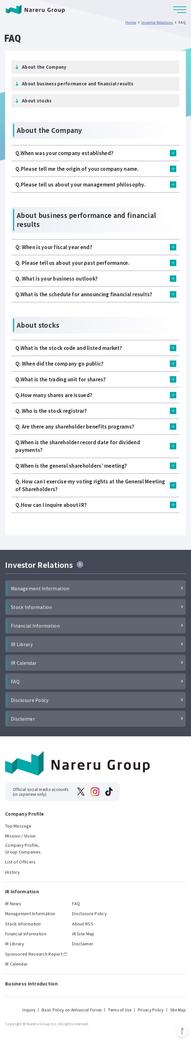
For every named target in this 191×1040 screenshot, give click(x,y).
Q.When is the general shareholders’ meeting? (71, 465)
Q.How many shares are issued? (53, 395)
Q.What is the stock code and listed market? (68, 347)
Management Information (40, 588)
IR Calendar (24, 663)
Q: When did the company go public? (59, 363)
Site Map (178, 1009)
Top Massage (18, 826)
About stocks (37, 101)
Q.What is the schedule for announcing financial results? (84, 294)
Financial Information (35, 625)
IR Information (22, 891)
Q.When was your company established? (64, 153)
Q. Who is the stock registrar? (51, 410)
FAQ (15, 681)
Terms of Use (119, 1009)
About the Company (44, 67)
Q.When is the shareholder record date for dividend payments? (77, 446)
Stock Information (31, 607)
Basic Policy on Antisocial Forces (72, 1009)
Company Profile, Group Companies (23, 848)
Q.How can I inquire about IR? (51, 504)
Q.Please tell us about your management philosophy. (80, 184)
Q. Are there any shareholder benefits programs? (74, 426)
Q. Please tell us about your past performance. (72, 262)
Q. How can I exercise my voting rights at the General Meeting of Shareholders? (90, 485)
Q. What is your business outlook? (56, 278)
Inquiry (28, 1009)
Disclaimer (23, 718)
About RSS (82, 924)
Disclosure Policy (30, 700)
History (12, 872)
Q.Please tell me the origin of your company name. (77, 168)
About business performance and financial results (77, 84)
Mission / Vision (20, 836)
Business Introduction (31, 984)
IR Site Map (83, 934)
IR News (13, 903)
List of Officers (20, 862)
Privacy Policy (151, 1009)
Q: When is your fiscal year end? (53, 247)
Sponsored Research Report (33, 954)
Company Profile (24, 814)
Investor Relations (39, 564)
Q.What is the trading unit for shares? (60, 379)
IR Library (22, 644)
